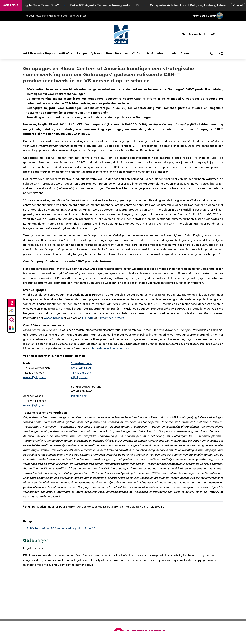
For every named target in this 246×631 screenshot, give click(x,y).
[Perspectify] (11, 311)
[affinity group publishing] (11, 320)
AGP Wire (66, 53)
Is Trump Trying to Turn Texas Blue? (35, 5)
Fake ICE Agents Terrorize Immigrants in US (108, 5)
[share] (220, 53)
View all (238, 5)
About (184, 53)
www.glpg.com (53, 318)
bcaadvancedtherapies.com (110, 348)
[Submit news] (11, 303)
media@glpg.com (34, 405)
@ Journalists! (142, 53)
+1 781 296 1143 (81, 372)
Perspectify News (89, 53)
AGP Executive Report (39, 53)
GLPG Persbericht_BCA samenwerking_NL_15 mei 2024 (62, 528)
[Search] (212, 53)
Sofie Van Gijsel (81, 368)
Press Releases (117, 53)
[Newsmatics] (11, 328)
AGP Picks (10, 5)
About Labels (166, 53)
